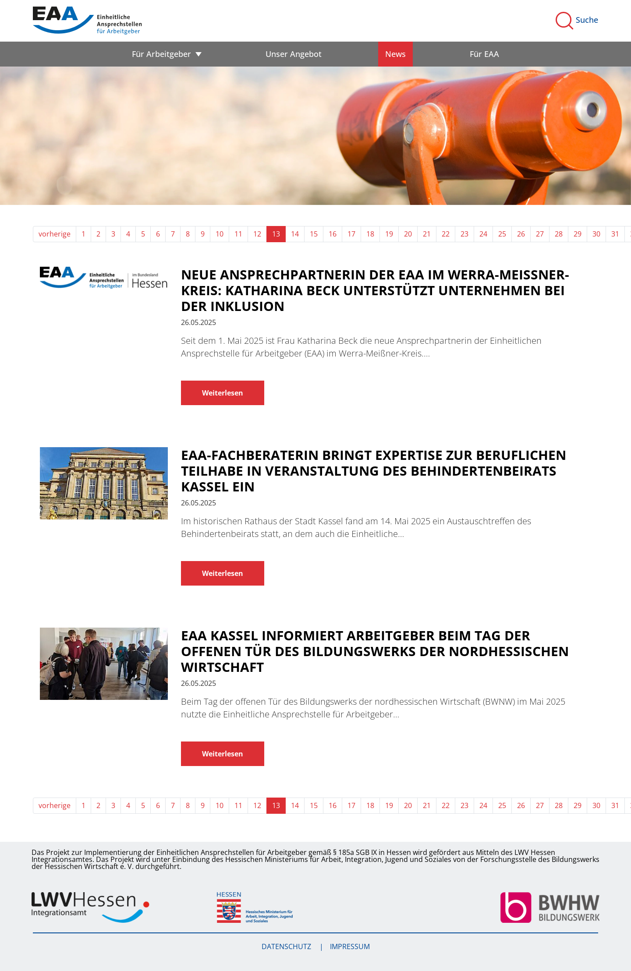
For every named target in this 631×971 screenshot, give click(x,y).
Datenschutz (287, 946)
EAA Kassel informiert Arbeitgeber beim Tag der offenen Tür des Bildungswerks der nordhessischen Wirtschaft (375, 651)
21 (427, 234)
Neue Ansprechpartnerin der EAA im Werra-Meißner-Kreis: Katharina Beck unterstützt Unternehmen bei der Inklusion (375, 290)
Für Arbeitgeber (161, 54)
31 (615, 234)
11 (238, 234)
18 (370, 234)
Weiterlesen (222, 393)
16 (333, 234)
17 (351, 234)
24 (483, 234)
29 (577, 234)
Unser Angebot (294, 54)
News (395, 54)
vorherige (55, 234)
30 (596, 234)
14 (295, 234)
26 (521, 234)
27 (540, 234)
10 (219, 234)
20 (408, 234)
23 (464, 234)
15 (314, 234)
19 (389, 234)
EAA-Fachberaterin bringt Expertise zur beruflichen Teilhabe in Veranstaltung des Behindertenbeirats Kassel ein (373, 470)
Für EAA (484, 54)
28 (559, 234)
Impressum (350, 946)
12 (257, 234)
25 (502, 234)
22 (446, 234)
